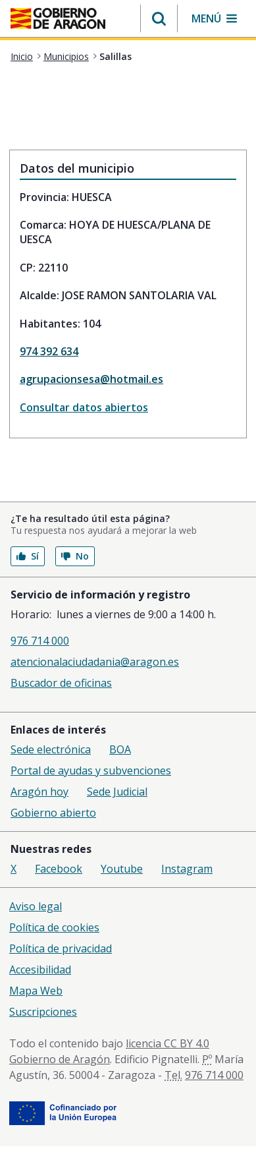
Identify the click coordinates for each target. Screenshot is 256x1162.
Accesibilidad (40, 969)
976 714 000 (40, 640)
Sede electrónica (51, 749)
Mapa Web (36, 990)
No (75, 556)
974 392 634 (49, 351)
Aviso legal (35, 906)
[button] (159, 18)
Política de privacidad (60, 948)
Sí (27, 556)
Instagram (187, 868)
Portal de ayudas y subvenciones (91, 770)
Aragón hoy (39, 791)
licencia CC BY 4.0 (167, 1043)
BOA (120, 749)
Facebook (58, 868)
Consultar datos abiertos (84, 407)
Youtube (122, 868)
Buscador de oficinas (61, 683)
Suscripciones (43, 1011)
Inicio (22, 56)
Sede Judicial (117, 791)
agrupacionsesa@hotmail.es (91, 379)
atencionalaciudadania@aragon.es (95, 661)
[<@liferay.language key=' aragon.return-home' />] (58, 20)
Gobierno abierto (53, 812)
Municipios (66, 56)
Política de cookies (54, 927)
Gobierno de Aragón (59, 1059)
